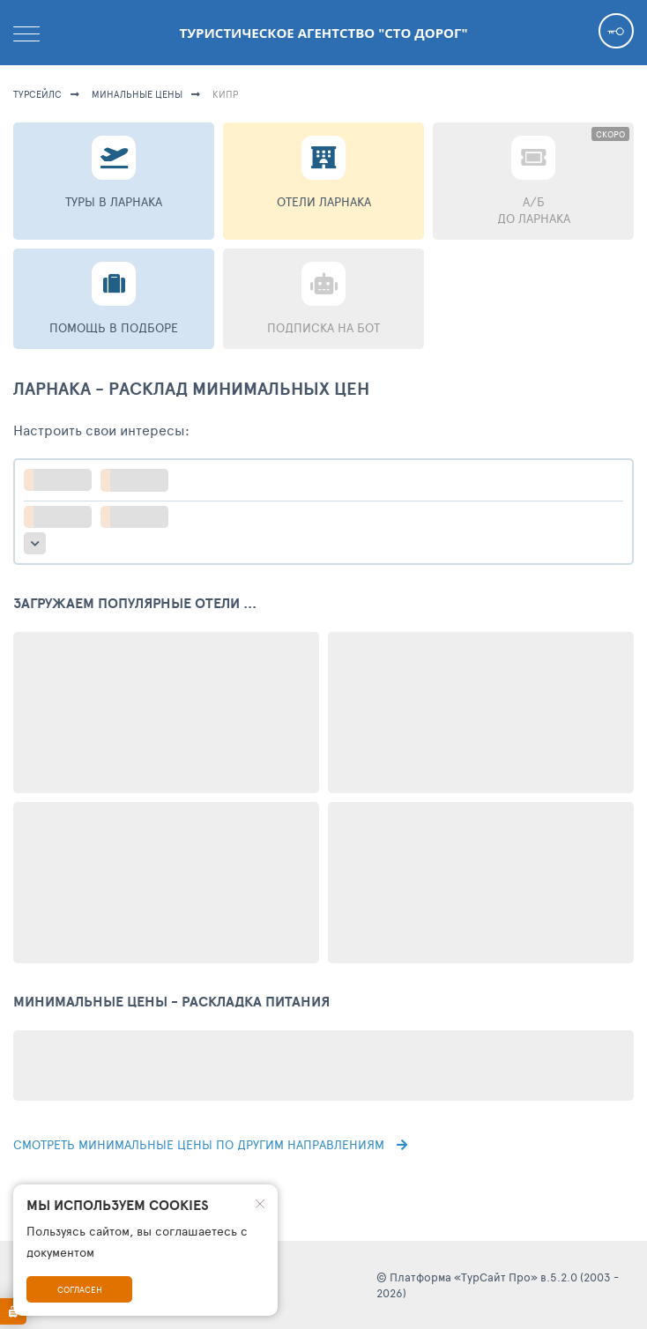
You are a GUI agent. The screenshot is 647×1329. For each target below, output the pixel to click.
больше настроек (35, 543)
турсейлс (37, 93)
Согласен (79, 1289)
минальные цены (137, 93)
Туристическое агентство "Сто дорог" (323, 32)
